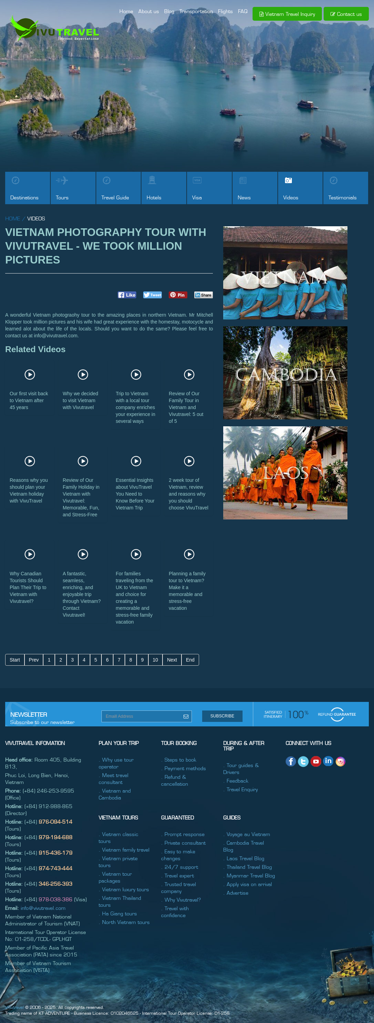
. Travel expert (177, 875)
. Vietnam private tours (118, 861)
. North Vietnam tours (124, 922)
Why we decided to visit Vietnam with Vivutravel (80, 400)
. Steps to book (178, 759)
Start (15, 660)
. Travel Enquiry (240, 789)
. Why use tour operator (116, 763)
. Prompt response (183, 834)
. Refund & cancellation (174, 780)
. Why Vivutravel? (181, 899)
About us (148, 11)
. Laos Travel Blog (243, 858)
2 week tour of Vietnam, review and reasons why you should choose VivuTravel (188, 493)
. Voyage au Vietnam (246, 834)
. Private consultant (183, 842)
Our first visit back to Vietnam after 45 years (29, 400)
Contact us (346, 14)
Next (172, 660)
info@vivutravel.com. (56, 335)
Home (126, 11)
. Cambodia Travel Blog (243, 846)
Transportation (196, 11)
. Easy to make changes (178, 854)
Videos (36, 218)
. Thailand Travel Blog (247, 867)
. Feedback (235, 780)
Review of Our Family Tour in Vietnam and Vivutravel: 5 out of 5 (186, 407)
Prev (34, 660)
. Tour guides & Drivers (241, 768)
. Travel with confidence (175, 911)
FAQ (242, 11)
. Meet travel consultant (113, 778)
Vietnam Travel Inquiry (287, 14)
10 (155, 660)
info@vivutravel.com (43, 908)
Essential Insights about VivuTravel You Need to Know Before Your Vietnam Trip (135, 493)
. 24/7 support (179, 867)
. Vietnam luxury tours (124, 889)
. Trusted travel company (178, 887)
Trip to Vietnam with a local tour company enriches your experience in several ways (135, 407)
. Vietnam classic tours (118, 837)
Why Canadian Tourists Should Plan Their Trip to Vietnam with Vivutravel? (28, 587)
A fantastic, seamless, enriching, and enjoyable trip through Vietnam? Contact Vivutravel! (82, 594)
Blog (169, 11)
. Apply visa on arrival (247, 884)
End (190, 660)
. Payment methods (183, 768)
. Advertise (235, 892)
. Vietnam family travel (124, 849)
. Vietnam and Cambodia (115, 794)
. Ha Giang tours (118, 913)
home (12, 218)
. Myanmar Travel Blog (249, 875)
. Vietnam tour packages (115, 877)
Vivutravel (14, 1007)
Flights (225, 11)
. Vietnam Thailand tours (120, 901)
